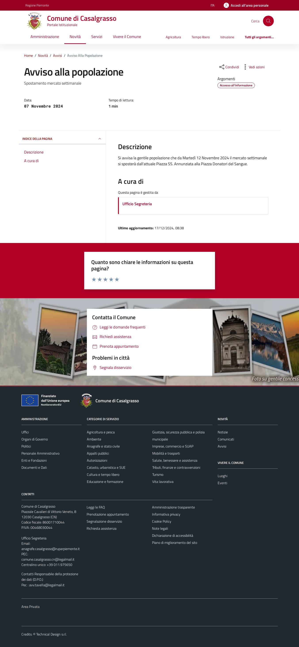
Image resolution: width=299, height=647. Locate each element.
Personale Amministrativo (40, 453)
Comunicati (226, 439)
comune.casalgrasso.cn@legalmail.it (47, 559)
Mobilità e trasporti (166, 453)
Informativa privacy (166, 514)
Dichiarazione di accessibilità (172, 535)
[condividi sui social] (228, 66)
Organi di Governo (34, 439)
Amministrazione (44, 37)
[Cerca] (268, 21)
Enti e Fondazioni (34, 460)
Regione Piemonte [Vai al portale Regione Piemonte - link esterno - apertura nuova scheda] (37, 5)
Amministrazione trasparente (173, 507)
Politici (26, 446)
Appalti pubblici (98, 453)
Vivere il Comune (127, 37)
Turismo (157, 474)
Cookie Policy (161, 521)
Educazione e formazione (105, 481)
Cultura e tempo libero (103, 474)
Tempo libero (201, 37)
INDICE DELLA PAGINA (62, 138)
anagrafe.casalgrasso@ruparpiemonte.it (50, 548)
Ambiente (94, 439)
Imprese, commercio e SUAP (172, 446)
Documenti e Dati (34, 467)
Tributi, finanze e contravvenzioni (176, 467)
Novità (75, 37)
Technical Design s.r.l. (51, 634)
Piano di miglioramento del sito (174, 542)
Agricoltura (173, 37)
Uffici (25, 432)
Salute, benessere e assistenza (174, 460)
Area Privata (30, 606)
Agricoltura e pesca (101, 432)
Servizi (96, 37)
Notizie (223, 432)
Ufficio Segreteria (137, 204)
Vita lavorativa (162, 481)
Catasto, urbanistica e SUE (106, 467)
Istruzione (227, 37)
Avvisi (222, 446)
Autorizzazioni (97, 460)
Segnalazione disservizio (104, 521)
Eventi (222, 483)
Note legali (160, 528)
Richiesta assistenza (101, 528)
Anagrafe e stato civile (103, 446)
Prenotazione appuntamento (108, 514)
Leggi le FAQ (96, 507)
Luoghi (222, 475)
